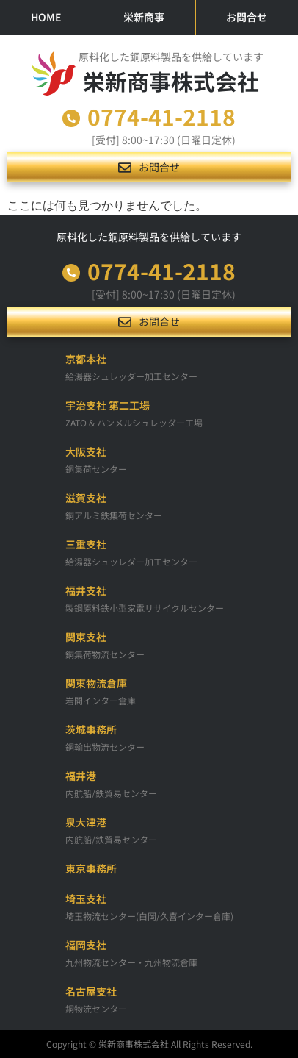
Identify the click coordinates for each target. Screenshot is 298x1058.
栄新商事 (143, 17)
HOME (46, 17)
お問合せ (246, 17)
